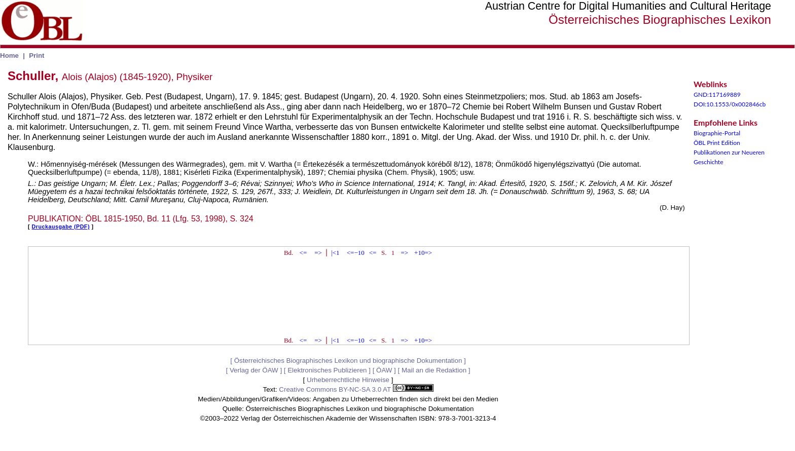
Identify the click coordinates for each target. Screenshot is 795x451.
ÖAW (384, 370)
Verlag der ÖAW (254, 370)
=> (318, 252)
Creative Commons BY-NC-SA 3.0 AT (356, 389)
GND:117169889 (717, 94)
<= (303, 252)
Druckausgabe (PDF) (61, 226)
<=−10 (356, 252)
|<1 (335, 252)
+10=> (423, 252)
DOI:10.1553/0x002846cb (730, 104)
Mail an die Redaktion (434, 370)
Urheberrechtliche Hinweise (348, 380)
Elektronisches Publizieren (327, 370)
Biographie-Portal (717, 133)
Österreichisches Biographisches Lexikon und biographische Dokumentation (348, 360)
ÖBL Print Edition (717, 142)
